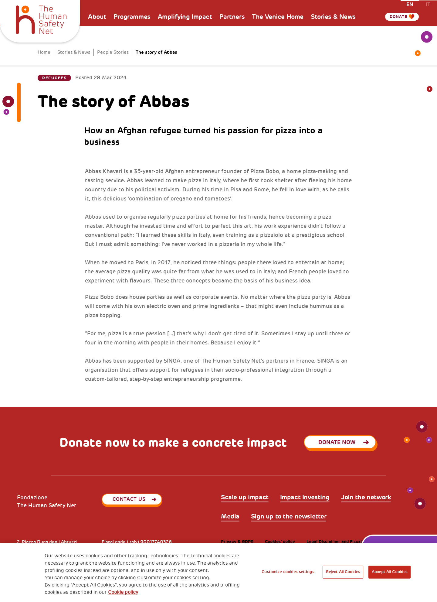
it (428, 4)
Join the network (366, 497)
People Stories (113, 52)
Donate (396, 16)
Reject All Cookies (343, 572)
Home (44, 52)
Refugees (54, 77)
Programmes (132, 17)
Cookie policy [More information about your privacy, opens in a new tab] (123, 592)
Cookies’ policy (280, 541)
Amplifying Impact (185, 17)
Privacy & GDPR (237, 541)
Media (230, 516)
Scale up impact (245, 497)
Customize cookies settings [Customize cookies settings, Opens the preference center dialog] (288, 572)
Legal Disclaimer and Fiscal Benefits (343, 541)
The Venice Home (277, 17)
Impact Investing (305, 497)
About (97, 17)
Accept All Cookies (389, 572)
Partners (232, 17)
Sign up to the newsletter (289, 516)
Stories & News (333, 17)
